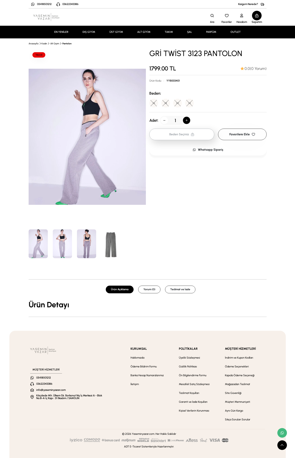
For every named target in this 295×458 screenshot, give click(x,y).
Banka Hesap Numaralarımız (147, 375)
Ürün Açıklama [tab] (119, 289)
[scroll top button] (282, 445)
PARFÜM (211, 32)
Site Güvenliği (233, 393)
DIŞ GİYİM (89, 32)
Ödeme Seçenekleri (237, 366)
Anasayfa (33, 43)
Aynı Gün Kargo (234, 410)
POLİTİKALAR (188, 349)
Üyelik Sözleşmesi (189, 357)
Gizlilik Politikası (188, 366)
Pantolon (67, 43)
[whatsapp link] (282, 433)
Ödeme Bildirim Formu (144, 366)
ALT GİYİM (143, 32)
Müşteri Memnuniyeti (237, 401)
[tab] (254, 68)
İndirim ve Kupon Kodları (239, 357)
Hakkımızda (137, 357)
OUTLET (236, 32)
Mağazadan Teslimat (237, 384)
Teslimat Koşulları (189, 393)
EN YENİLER (61, 32)
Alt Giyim (54, 43)
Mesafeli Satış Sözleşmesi (194, 384)
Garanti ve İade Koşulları (193, 401)
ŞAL (189, 32)
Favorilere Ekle (242, 134)
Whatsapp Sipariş (208, 150)
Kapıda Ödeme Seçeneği (240, 375)
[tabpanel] (148, 304)
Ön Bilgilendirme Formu (192, 375)
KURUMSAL (139, 349)
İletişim (135, 384)
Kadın (44, 43)
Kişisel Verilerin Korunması (194, 410)
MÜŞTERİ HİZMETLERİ (240, 349)
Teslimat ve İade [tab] (180, 289)
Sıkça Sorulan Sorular (237, 419)
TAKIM (169, 32)
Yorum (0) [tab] (149, 289)
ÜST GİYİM (116, 32)
